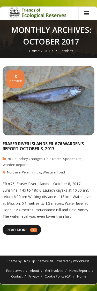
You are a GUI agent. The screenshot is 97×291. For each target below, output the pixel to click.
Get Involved (54, 270)
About (34, 270)
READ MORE (16, 229)
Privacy (33, 276)
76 (9, 158)
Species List (72, 158)
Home (34, 50)
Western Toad (54, 172)
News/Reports (79, 270)
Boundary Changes (27, 158)
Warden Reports (15, 164)
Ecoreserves (15, 270)
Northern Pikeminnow (24, 172)
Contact (17, 276)
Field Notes (53, 158)
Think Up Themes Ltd (37, 261)
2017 (48, 50)
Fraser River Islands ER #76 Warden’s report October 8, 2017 (43, 146)
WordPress (81, 261)
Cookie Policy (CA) (58, 276)
